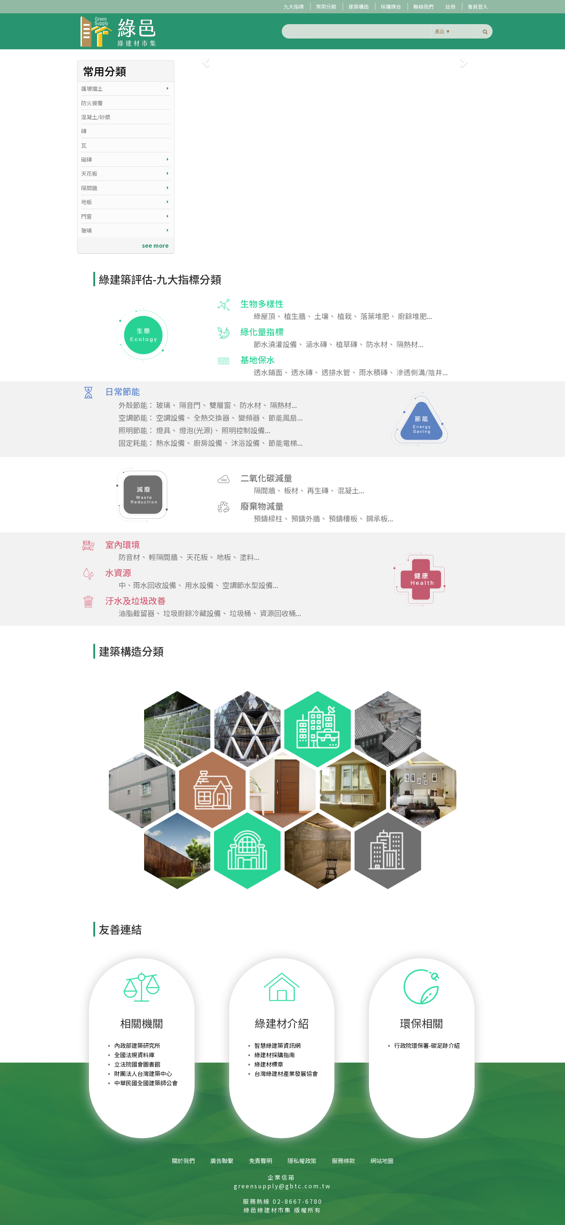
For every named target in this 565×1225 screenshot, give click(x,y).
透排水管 (335, 372)
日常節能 (111, 392)
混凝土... (350, 490)
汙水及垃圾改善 (124, 601)
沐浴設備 (245, 443)
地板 (125, 202)
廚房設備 (207, 443)
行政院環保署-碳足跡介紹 (427, 1045)
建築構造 (358, 6)
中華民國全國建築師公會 (146, 1082)
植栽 (344, 316)
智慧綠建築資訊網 (277, 1045)
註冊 (450, 6)
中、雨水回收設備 (147, 585)
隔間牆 (125, 188)
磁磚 (125, 159)
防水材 (377, 344)
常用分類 (326, 6)
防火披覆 (92, 103)
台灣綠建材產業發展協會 (286, 1073)
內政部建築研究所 (137, 1045)
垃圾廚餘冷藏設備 (192, 613)
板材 (291, 490)
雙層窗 (220, 405)
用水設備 (199, 585)
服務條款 (343, 1160)
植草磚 (346, 344)
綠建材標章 (268, 1064)
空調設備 (170, 417)
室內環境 (111, 545)
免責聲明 (260, 1160)
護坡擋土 (125, 88)
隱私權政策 (302, 1160)
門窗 (125, 216)
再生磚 (318, 490)
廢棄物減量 (251, 506)
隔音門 (190, 405)
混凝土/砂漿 (95, 117)
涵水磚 (316, 344)
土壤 (321, 316)
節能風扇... (285, 417)
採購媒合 (391, 6)
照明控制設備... (246, 430)
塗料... (249, 557)
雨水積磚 (373, 372)
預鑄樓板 (343, 518)
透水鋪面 (268, 372)
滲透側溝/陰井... (422, 372)
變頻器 (249, 417)
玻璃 (125, 230)
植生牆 (295, 316)
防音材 (129, 557)
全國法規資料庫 (134, 1054)
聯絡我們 (423, 6)
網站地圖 (381, 1160)
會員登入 (478, 6)
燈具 (163, 430)
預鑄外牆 (305, 518)
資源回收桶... (280, 613)
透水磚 (302, 372)
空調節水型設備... (250, 585)
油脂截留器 (137, 613)
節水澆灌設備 (275, 344)
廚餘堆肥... (415, 316)
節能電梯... (285, 443)
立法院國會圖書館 (137, 1064)
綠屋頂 (264, 316)
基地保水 (246, 360)
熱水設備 (170, 443)
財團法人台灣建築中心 (143, 1073)
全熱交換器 (211, 417)
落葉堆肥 (374, 316)
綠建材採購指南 (274, 1054)
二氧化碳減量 (255, 478)
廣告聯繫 (221, 1160)
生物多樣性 (251, 304)
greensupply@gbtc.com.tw (282, 1185)
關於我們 (183, 1160)
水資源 (107, 573)
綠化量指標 (251, 332)
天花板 (125, 173)
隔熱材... (409, 344)
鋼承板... (379, 518)
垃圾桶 (240, 613)
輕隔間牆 (163, 557)
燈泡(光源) (196, 430)
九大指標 (294, 6)
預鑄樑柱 (268, 518)
